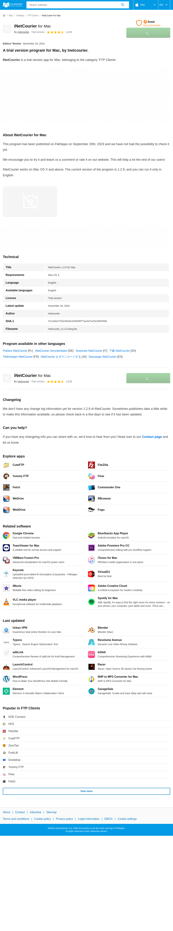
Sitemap (51, 812)
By (21, 32)
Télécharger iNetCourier (18, 356)
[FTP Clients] (33, 15)
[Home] (4, 15)
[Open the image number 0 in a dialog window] (30, 201)
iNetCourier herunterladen (51, 350)
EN (164, 5)
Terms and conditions (16, 818)
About (6, 812)
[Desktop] (20, 15)
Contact (20, 812)
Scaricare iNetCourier (89, 350)
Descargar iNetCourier (103, 356)
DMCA (108, 818)
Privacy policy (64, 818)
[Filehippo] (12, 5)
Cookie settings (127, 818)
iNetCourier (32, 26)
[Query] (77, 4)
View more (86, 791)
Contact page (152, 437)
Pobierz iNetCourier (15, 350)
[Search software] (122, 4)
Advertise (35, 812)
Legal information (89, 818)
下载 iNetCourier (119, 350)
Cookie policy (42, 818)
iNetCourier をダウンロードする (61, 356)
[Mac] (11, 15)
